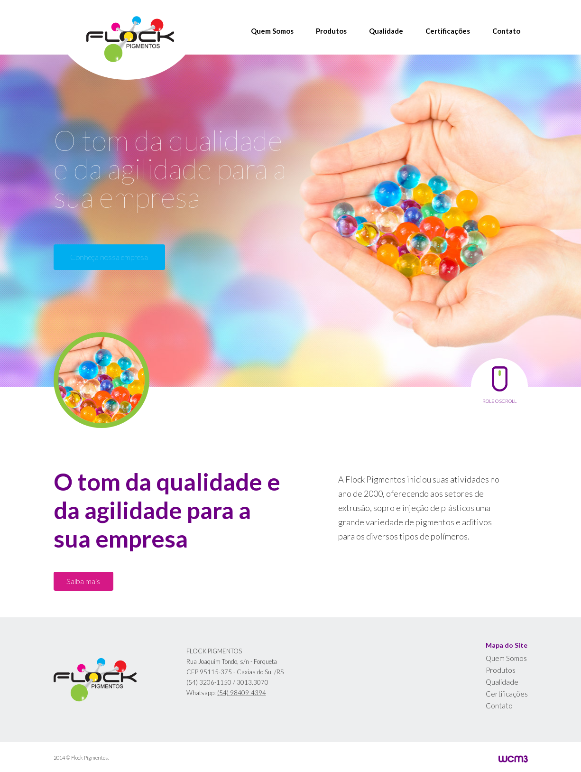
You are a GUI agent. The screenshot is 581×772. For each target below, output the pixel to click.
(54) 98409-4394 (241, 693)
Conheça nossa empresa (109, 256)
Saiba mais (83, 581)
